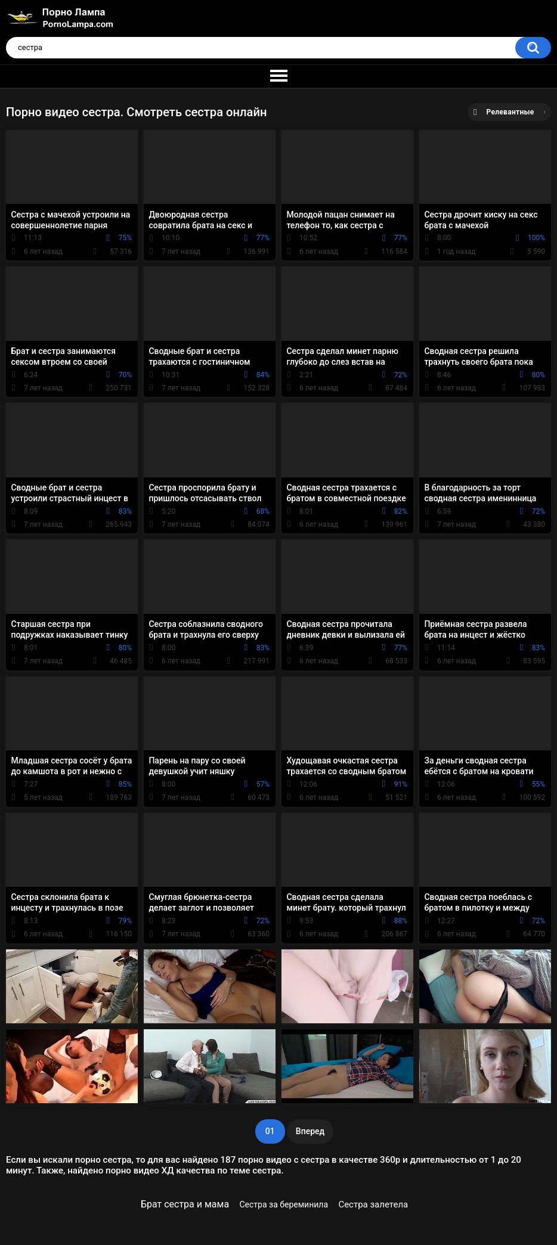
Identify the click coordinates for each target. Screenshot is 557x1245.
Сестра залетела (373, 1204)
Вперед (310, 1131)
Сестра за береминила (284, 1204)
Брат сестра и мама (185, 1204)
